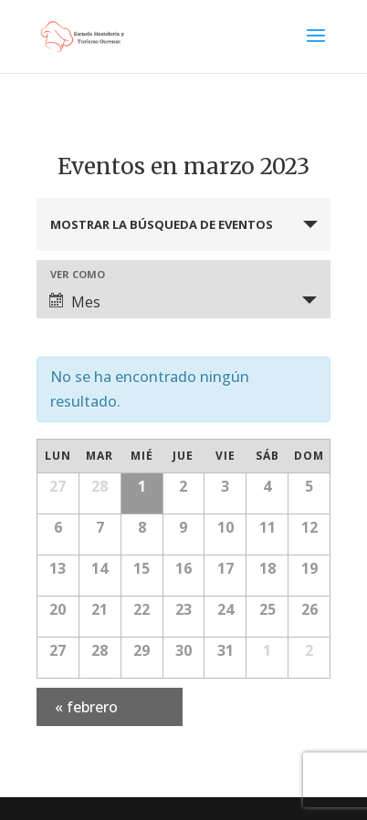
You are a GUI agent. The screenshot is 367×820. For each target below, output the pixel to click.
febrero (86, 707)
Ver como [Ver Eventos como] (77, 274)
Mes (74, 302)
